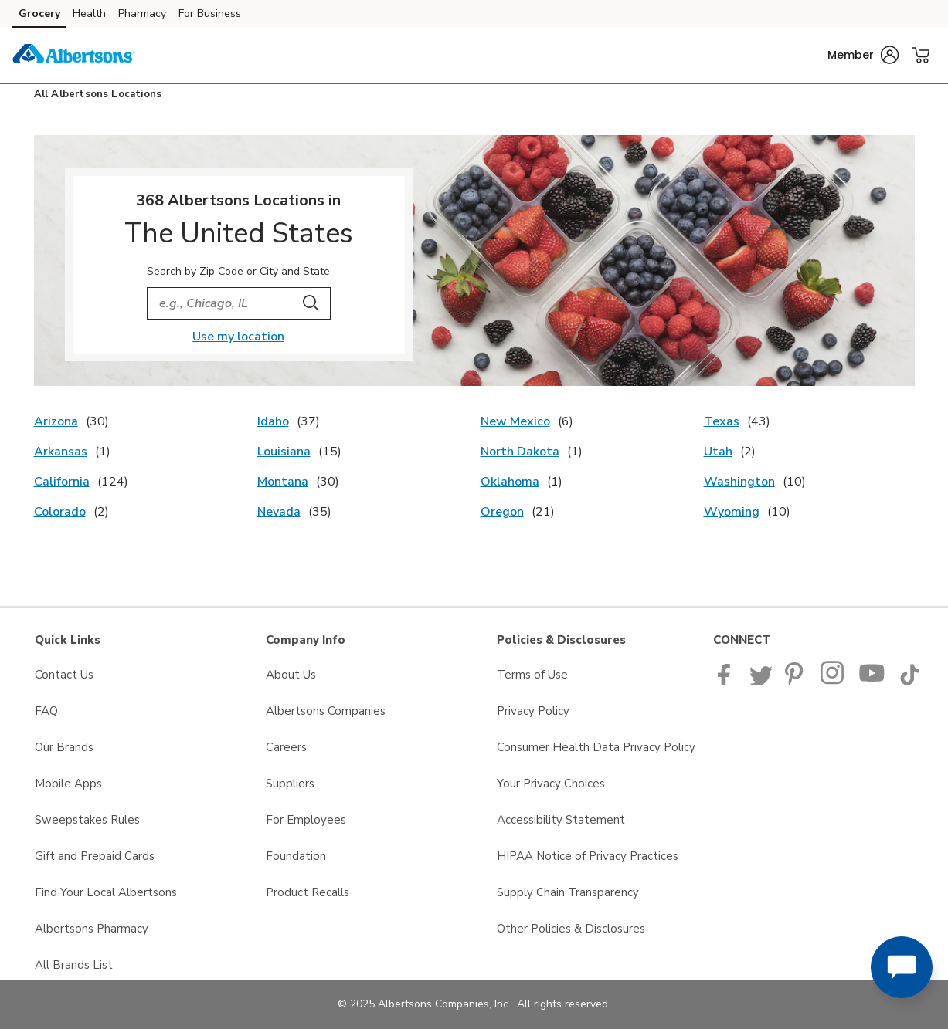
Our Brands (64, 747)
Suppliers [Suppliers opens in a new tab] (290, 783)
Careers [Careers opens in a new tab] (286, 747)
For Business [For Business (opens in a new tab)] (209, 13)
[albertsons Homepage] (73, 55)
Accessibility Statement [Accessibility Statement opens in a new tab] (561, 820)
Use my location (238, 336)
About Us (291, 674)
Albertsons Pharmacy (91, 928)
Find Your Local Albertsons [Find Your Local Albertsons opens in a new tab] (106, 892)
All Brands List (74, 965)
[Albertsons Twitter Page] (761, 681)
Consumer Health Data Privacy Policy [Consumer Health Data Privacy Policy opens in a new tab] (596, 747)
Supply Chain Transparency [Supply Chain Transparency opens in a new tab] (568, 892)
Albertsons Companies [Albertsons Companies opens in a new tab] (326, 711)
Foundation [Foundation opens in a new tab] (296, 856)
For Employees (306, 820)
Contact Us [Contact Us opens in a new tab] (64, 674)
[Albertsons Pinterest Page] (796, 681)
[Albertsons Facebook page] (727, 681)
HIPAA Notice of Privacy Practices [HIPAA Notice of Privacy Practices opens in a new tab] (587, 856)
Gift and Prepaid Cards (95, 856)
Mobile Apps (68, 783)
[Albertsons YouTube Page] (872, 681)
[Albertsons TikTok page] (909, 681)
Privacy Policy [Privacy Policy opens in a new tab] (533, 711)
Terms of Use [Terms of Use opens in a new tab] (532, 674)
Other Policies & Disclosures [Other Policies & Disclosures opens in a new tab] (571, 928)
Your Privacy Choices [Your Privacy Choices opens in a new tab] (551, 783)
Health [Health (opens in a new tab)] (89, 13)
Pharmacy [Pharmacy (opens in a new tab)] (142, 13)
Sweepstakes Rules (87, 820)
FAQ (46, 711)
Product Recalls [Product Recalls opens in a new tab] (307, 892)
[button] (863, 54)
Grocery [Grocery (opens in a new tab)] (39, 13)
